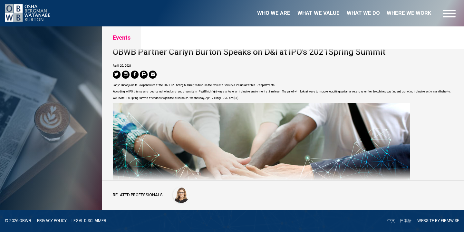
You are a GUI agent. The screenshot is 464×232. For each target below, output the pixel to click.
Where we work (409, 13)
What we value (318, 13)
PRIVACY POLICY (52, 220)
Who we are (273, 13)
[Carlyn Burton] (182, 194)
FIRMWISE (449, 220)
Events (121, 37)
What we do (363, 13)
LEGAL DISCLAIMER (90, 220)
